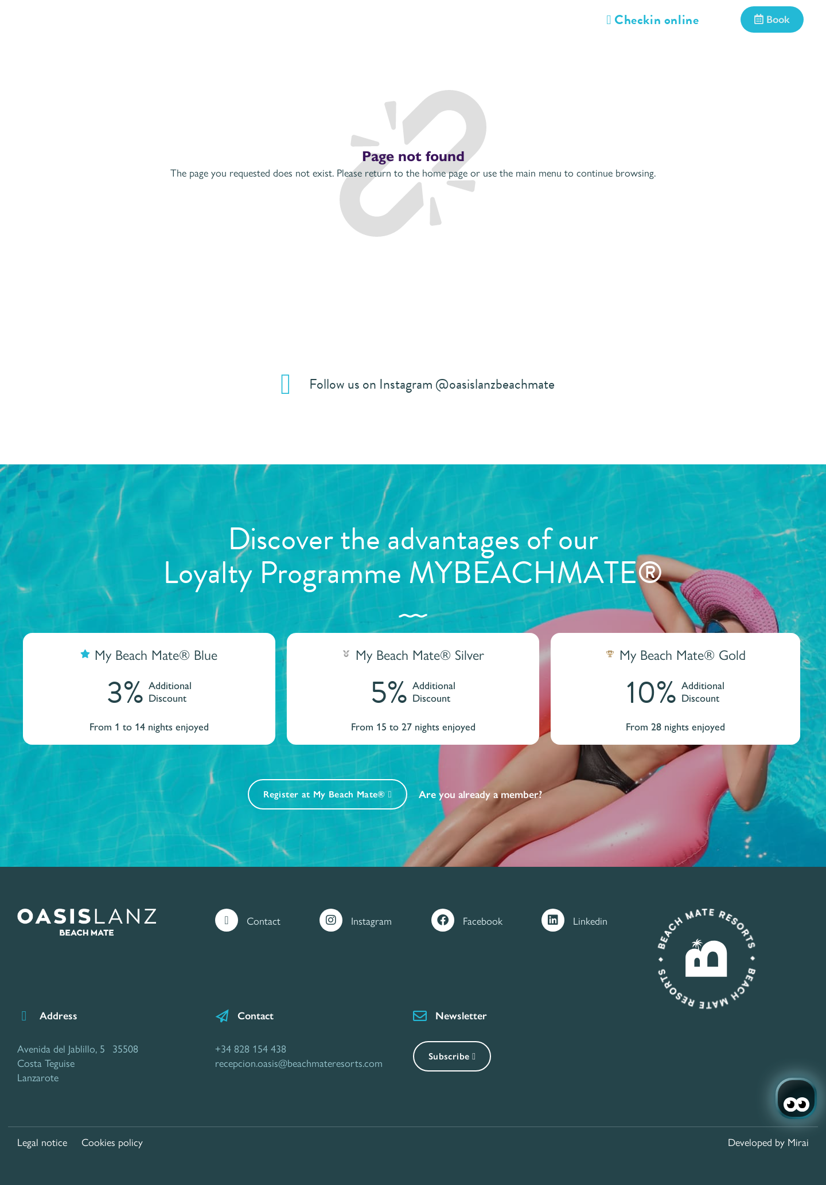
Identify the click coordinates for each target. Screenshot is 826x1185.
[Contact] (226, 920)
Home (81, 58)
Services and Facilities (267, 58)
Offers (380, 58)
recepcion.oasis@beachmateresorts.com (299, 1062)
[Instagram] (331, 920)
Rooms (154, 58)
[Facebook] (442, 920)
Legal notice (42, 1142)
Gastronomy (467, 58)
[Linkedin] (552, 920)
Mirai (798, 1142)
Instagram (371, 920)
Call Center (730, 58)
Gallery (642, 58)
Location (562, 58)
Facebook (482, 920)
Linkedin (590, 920)
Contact (263, 920)
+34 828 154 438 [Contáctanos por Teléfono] (250, 1048)
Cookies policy (112, 1142)
